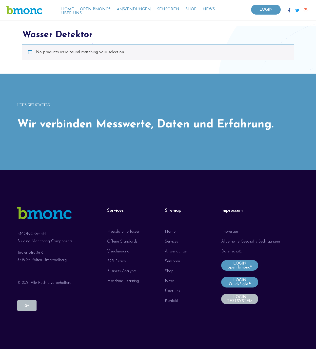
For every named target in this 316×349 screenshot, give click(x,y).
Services (115, 210)
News (209, 9)
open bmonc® (95, 9)
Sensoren (168, 9)
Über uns (71, 13)
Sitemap (173, 210)
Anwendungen (134, 9)
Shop (191, 9)
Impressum (232, 210)
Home (67, 9)
